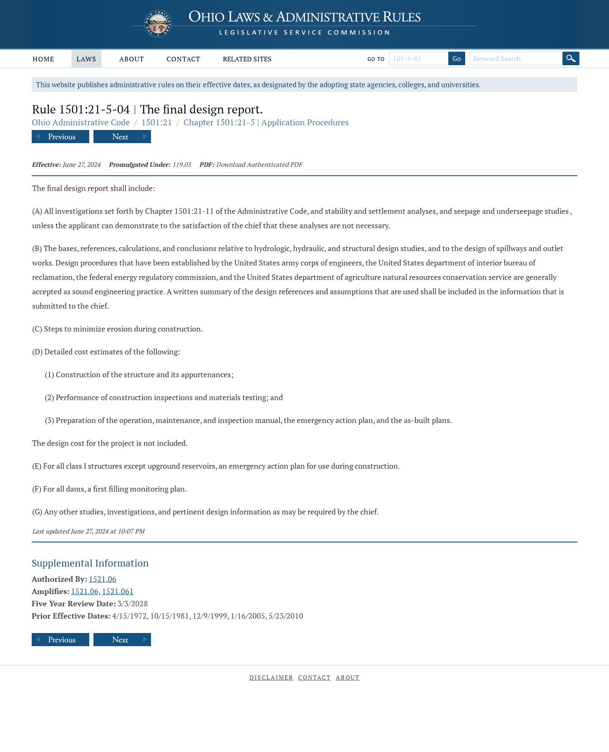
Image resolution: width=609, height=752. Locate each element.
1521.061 (118, 591)
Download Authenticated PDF (259, 164)
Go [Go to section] (457, 58)
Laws (86, 59)
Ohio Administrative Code (81, 122)
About (131, 59)
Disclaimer (272, 677)
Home (43, 59)
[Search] (570, 58)
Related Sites (247, 59)
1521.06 (102, 579)
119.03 (181, 164)
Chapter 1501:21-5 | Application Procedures (266, 122)
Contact (183, 59)
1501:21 (156, 122)
